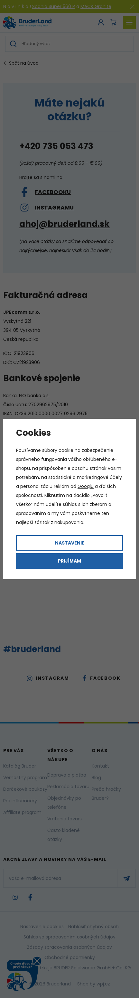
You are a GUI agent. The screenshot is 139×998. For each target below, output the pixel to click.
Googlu (86, 486)
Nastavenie (69, 543)
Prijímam (69, 561)
